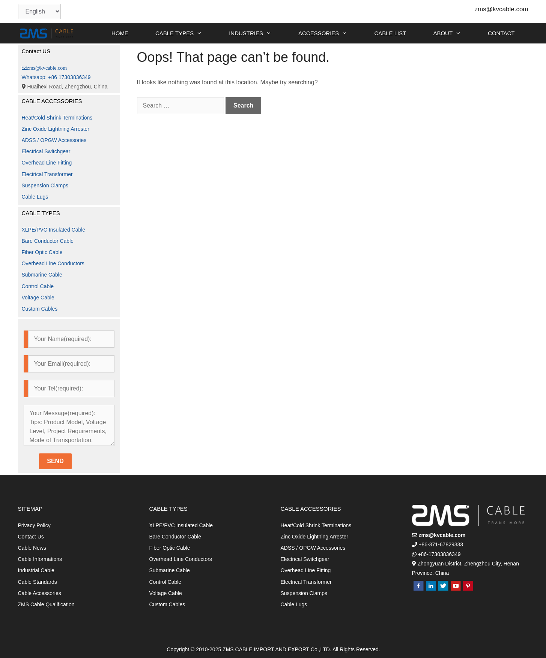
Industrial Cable (36, 570)
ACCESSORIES (329, 33)
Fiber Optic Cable (42, 252)
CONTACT (501, 33)
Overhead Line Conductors (53, 263)
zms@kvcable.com (501, 9)
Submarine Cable (42, 275)
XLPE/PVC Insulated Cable (54, 230)
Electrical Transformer (47, 174)
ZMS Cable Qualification (46, 604)
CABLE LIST (390, 33)
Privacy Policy (34, 525)
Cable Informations (40, 559)
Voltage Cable (38, 298)
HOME (119, 33)
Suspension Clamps (45, 185)
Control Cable (38, 286)
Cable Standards (37, 582)
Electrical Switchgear (46, 151)
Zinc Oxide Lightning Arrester (56, 129)
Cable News (32, 548)
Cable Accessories (39, 593)
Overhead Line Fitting (47, 163)
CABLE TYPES (185, 33)
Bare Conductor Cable (48, 241)
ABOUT (453, 33)
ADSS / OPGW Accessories (54, 140)
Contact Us (31, 537)
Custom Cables (40, 309)
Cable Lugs (35, 197)
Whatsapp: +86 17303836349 (56, 77)
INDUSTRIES (257, 33)
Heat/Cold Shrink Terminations (57, 118)
